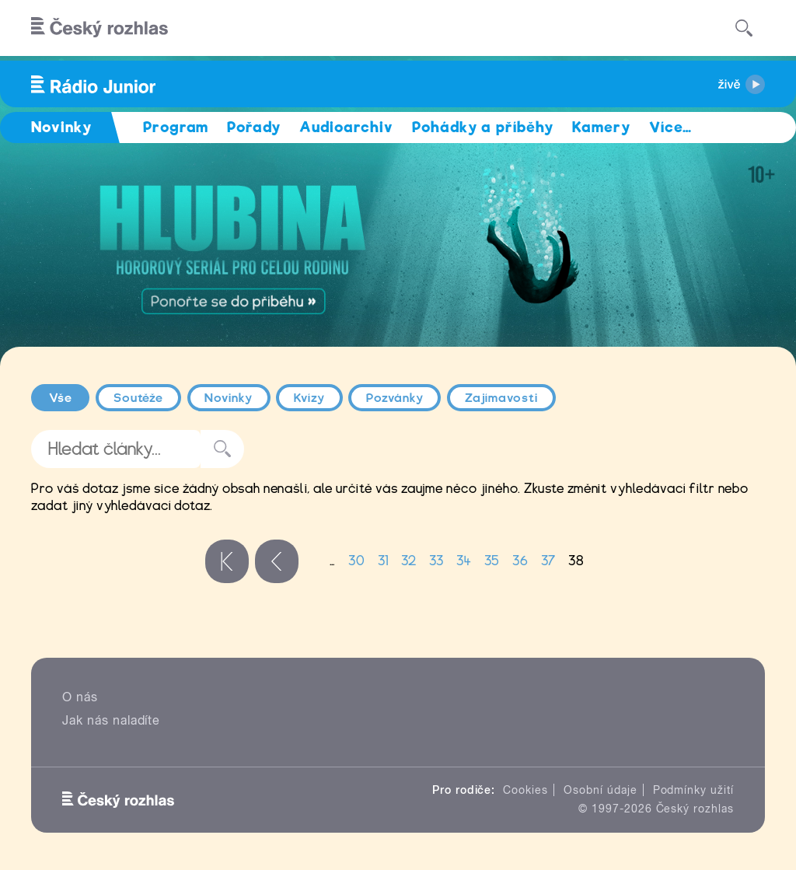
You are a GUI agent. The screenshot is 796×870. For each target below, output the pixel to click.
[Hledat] (744, 28)
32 (409, 561)
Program (176, 127)
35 (492, 561)
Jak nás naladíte (111, 720)
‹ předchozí (276, 561)
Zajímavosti (502, 398)
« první (227, 561)
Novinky (228, 398)
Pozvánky (395, 398)
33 (436, 561)
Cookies (525, 790)
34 (464, 561)
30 (356, 561)
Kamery (601, 127)
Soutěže (138, 398)
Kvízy (309, 398)
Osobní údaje (600, 790)
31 (383, 561)
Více (670, 127)
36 (520, 561)
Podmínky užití (693, 790)
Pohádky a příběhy (482, 127)
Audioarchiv (346, 127)
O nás (80, 697)
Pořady (254, 127)
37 (548, 561)
